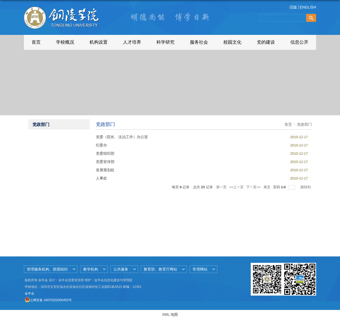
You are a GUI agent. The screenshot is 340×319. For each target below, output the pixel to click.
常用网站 (200, 269)
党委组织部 (105, 153)
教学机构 (90, 269)
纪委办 (101, 145)
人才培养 (132, 42)
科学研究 (165, 42)
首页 (36, 42)
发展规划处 (105, 170)
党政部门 (304, 124)
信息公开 (299, 42)
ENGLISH (308, 7)
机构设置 (99, 42)
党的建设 (266, 42)
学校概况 (65, 42)
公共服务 (120, 269)
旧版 (293, 7)
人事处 (101, 178)
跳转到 (306, 187)
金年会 (29, 293)
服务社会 (199, 42)
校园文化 (232, 42)
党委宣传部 (105, 162)
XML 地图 (170, 314)
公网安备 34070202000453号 (48, 300)
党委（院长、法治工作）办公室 (122, 137)
